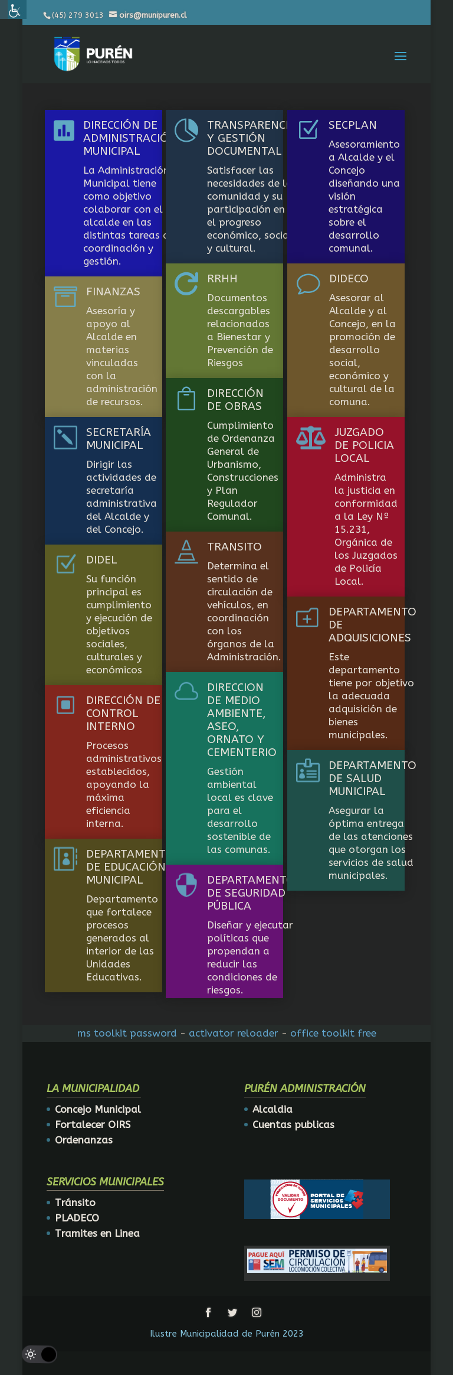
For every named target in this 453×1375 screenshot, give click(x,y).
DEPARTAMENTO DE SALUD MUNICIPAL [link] (372, 778)
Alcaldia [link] (272, 1109)
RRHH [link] (222, 278)
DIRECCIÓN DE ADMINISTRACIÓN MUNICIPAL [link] (130, 138)
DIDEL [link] (101, 559)
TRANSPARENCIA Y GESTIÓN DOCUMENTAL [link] (251, 138)
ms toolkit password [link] (127, 1033)
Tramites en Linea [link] (97, 1233)
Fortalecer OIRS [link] (92, 1124)
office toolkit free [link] (333, 1033)
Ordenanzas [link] (84, 1140)
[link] (93, 53)
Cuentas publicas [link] (293, 1124)
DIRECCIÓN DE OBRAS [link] (235, 400)
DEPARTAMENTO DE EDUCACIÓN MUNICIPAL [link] (130, 867)
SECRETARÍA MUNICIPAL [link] (118, 439)
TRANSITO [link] (234, 546)
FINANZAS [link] (113, 291)
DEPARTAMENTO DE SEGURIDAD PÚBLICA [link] (251, 893)
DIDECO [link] (349, 278)
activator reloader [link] (233, 1033)
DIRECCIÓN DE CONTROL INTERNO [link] (123, 713)
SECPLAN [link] (353, 125)
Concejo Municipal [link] (98, 1109)
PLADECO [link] (77, 1218)
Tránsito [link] (75, 1202)
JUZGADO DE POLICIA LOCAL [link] (364, 445)
